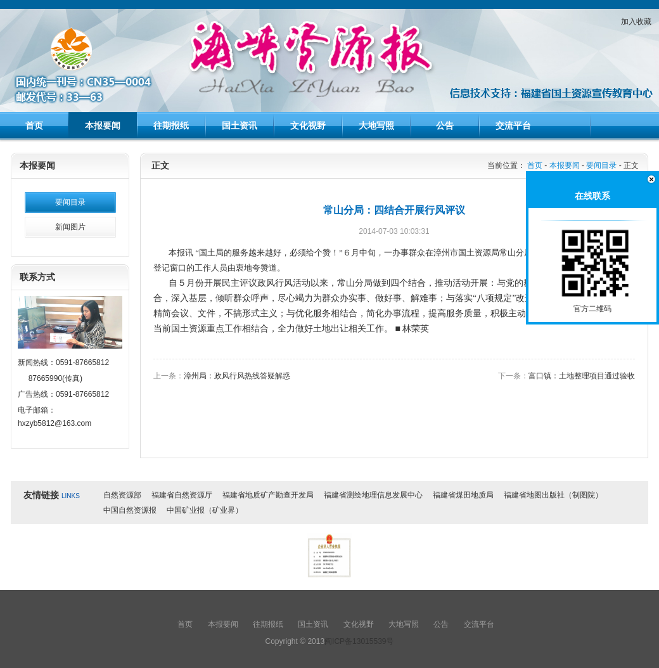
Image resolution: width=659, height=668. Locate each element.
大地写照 (376, 125)
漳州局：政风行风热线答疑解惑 (237, 375)
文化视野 (308, 125)
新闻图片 (70, 226)
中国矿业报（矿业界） (205, 510)
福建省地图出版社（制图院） (553, 495)
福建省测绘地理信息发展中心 (373, 495)
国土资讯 (239, 125)
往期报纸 (171, 125)
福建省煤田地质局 (463, 495)
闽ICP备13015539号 (358, 641)
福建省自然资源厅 (181, 495)
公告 (445, 125)
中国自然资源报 (130, 510)
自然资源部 (122, 495)
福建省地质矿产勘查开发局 (268, 495)
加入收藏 (636, 21)
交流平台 (513, 125)
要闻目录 (70, 202)
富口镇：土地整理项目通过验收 (581, 375)
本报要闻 (102, 125)
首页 (34, 125)
